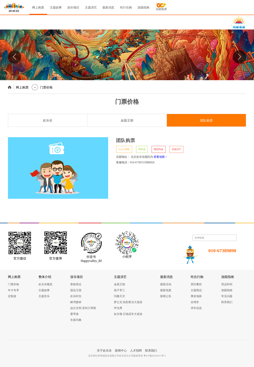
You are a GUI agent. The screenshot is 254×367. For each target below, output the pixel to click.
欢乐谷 (47, 120)
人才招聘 (136, 350)
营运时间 (226, 284)
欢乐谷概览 (45, 284)
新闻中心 (121, 350)
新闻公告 (165, 296)
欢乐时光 (75, 296)
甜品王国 (75, 290)
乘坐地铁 (196, 296)
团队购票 (206, 120)
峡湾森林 (75, 302)
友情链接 (214, 237)
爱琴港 (74, 314)
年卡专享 (13, 290)
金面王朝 (127, 120)
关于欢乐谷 (104, 350)
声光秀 (118, 308)
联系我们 (226, 302)
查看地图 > (160, 156)
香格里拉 (75, 284)
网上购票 (38, 10)
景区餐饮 (196, 284)
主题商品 (196, 290)
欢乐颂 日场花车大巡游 (128, 314)
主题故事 (56, 7)
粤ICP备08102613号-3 (154, 355)
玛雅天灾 (119, 296)
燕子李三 (119, 290)
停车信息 (196, 308)
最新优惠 (165, 290)
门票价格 (13, 284)
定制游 (12, 296)
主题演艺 (91, 7)
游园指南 (143, 7)
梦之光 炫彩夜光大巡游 (128, 302)
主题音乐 (44, 296)
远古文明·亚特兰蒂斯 (83, 308)
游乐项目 (73, 7)
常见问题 (226, 296)
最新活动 (165, 284)
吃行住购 (126, 7)
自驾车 (195, 302)
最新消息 (108, 7)
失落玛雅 (75, 320)
